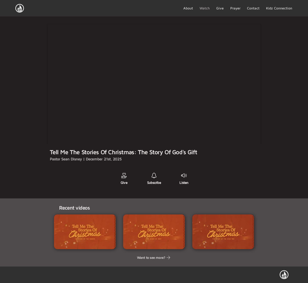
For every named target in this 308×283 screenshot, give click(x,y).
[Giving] (124, 175)
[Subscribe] (154, 175)
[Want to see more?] (154, 257)
